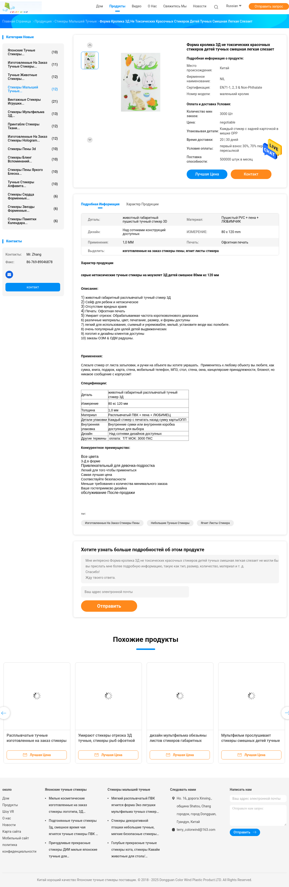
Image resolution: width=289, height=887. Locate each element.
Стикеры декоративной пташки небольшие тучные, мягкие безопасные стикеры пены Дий (134, 828)
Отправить (109, 606)
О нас (6, 818)
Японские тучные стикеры (66, 789)
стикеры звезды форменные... (33, 208)
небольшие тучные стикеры (170, 523)
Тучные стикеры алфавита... (33, 184)
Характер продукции (142, 204)
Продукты (10, 805)
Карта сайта (11, 831)
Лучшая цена (207, 174)
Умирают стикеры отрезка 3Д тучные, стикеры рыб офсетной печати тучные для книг (106, 740)
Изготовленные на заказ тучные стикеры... (33, 64)
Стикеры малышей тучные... (33, 89)
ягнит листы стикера (215, 523)
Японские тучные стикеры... (33, 52)
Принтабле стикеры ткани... (33, 126)
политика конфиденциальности (19, 848)
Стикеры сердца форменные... (33, 196)
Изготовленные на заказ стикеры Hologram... (33, 138)
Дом (5, 798)
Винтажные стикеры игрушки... (33, 101)
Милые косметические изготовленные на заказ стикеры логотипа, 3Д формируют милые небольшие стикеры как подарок (73, 805)
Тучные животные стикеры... (33, 77)
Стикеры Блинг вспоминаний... (33, 159)
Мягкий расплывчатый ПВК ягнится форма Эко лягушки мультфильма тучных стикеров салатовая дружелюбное (135, 805)
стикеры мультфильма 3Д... (33, 114)
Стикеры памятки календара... (33, 221)
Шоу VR (8, 811)
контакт (33, 287)
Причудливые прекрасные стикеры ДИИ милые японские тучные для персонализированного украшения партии (73, 850)
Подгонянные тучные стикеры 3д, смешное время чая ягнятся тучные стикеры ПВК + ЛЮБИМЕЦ (73, 828)
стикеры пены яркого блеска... (33, 171)
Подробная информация (100, 204)
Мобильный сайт (15, 838)
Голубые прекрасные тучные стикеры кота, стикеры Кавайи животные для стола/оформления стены (135, 850)
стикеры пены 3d (33, 149)
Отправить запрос (269, 6)
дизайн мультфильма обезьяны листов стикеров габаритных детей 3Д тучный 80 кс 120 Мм (178, 740)
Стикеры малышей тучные (129, 789)
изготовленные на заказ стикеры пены (112, 523)
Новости (9, 825)
